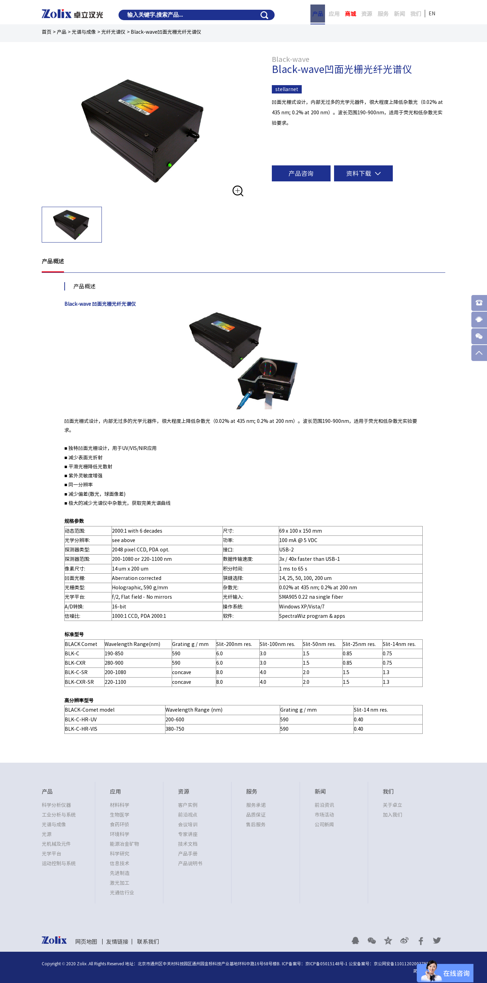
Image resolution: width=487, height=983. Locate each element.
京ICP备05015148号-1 (326, 963)
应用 (334, 14)
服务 (383, 14)
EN (432, 13)
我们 (415, 14)
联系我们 (148, 941)
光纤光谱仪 (113, 32)
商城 (350, 14)
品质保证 (256, 814)
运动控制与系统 (59, 863)
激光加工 (119, 882)
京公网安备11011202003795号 (403, 963)
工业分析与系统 (59, 814)
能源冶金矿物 (124, 844)
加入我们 (392, 814)
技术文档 (187, 844)
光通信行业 (122, 892)
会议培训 (187, 824)
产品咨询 (301, 173)
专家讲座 (187, 834)
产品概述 (53, 261)
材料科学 (119, 805)
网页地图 (86, 941)
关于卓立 (392, 805)
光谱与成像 (84, 32)
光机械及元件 (56, 844)
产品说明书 (190, 863)
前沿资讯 (324, 805)
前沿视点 (187, 814)
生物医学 (119, 814)
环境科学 (119, 834)
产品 (317, 14)
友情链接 (117, 941)
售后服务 (256, 824)
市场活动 (324, 814)
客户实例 (187, 805)
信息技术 (119, 863)
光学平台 (51, 853)
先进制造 (119, 873)
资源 (366, 14)
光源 (46, 834)
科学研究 (119, 853)
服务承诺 (256, 805)
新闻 (399, 14)
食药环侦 (119, 824)
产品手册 (187, 853)
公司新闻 (324, 824)
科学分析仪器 (56, 805)
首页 (46, 32)
